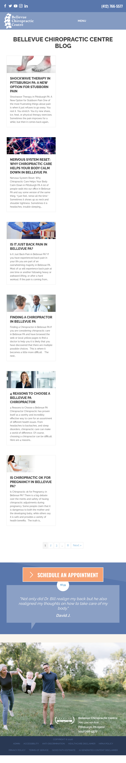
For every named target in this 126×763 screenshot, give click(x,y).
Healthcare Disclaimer (81, 743)
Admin (16, 743)
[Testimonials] (63, 604)
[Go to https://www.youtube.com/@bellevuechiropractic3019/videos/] (15, 6)
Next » (77, 545)
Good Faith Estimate (63, 750)
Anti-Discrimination (53, 743)
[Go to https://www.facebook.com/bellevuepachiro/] (5, 6)
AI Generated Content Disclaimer (98, 750)
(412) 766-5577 (112, 6)
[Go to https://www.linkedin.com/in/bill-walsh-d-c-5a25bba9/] (26, 6)
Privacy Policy (17, 750)
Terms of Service (39, 750)
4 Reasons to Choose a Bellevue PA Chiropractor (30, 398)
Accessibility (31, 743)
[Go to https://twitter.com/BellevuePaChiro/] (10, 6)
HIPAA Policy (106, 743)
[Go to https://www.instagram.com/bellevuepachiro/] (21, 6)
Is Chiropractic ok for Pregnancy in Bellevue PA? (31, 482)
